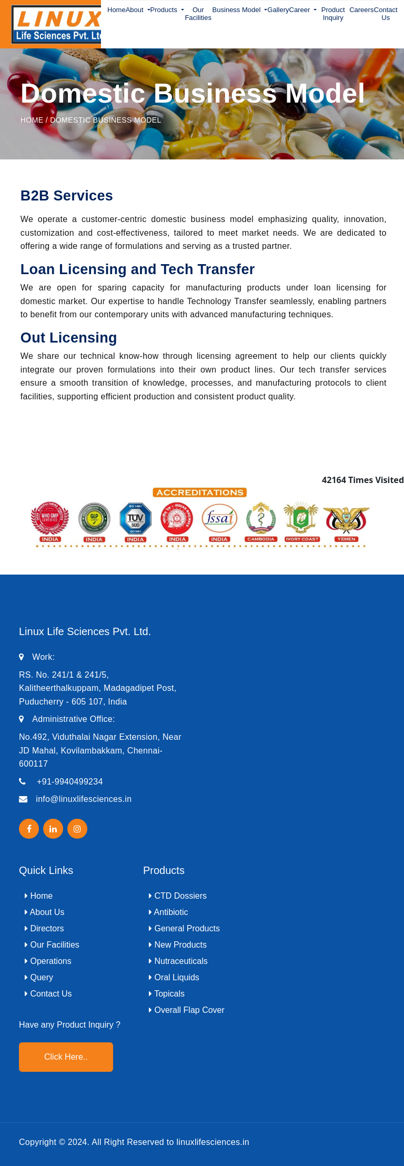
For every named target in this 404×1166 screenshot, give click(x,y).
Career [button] (300, 10)
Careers (361, 10)
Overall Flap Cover (187, 1010)
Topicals (167, 993)
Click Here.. (66, 1056)
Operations (48, 961)
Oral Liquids (174, 977)
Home (116, 10)
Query (39, 977)
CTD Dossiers (178, 895)
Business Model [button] (237, 10)
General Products (184, 928)
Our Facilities (198, 14)
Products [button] (164, 10)
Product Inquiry (333, 14)
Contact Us (386, 14)
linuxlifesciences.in (213, 1142)
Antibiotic (168, 912)
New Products (178, 944)
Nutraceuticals (178, 961)
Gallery (278, 10)
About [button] (136, 10)
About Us (44, 912)
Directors (44, 928)
